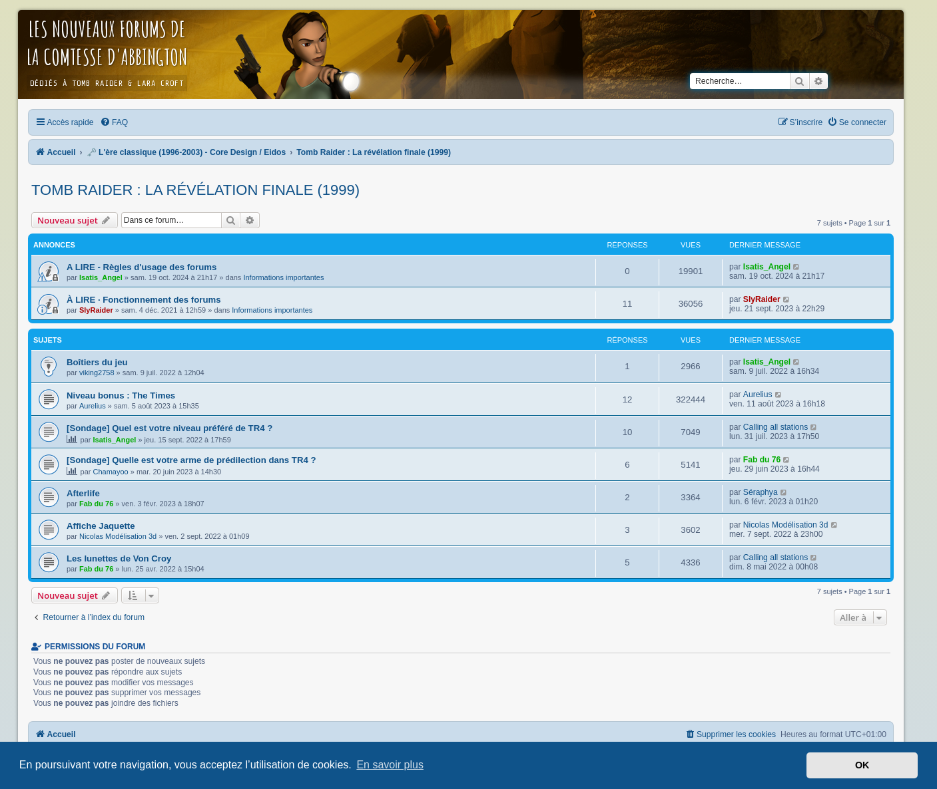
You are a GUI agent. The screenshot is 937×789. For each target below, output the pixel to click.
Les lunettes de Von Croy (119, 558)
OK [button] (862, 765)
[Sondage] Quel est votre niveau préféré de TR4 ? (169, 428)
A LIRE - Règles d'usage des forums (141, 267)
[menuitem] (114, 122)
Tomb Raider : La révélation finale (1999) (195, 190)
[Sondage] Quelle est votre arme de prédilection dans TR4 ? (191, 460)
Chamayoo (111, 472)
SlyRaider (96, 310)
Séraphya (760, 492)
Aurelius (92, 406)
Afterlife (83, 493)
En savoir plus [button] (390, 764)
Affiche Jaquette (101, 526)
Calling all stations (775, 427)
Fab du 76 (762, 459)
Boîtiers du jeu (97, 362)
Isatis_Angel (101, 277)
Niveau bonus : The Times (121, 395)
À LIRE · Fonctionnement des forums (144, 300)
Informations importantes (283, 277)
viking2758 (97, 373)
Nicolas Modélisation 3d (117, 536)
